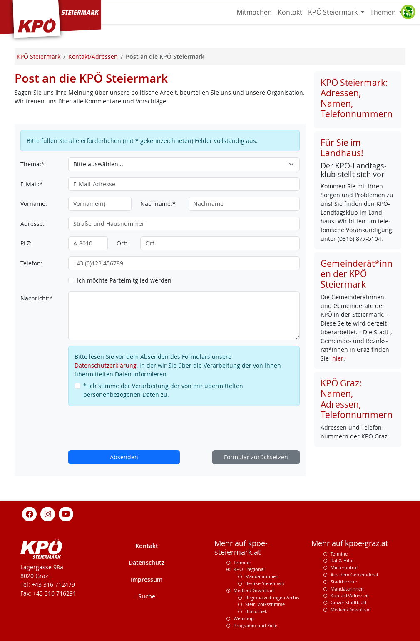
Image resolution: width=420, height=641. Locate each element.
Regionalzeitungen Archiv (272, 597)
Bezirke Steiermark (265, 583)
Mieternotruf (344, 567)
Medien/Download (254, 590)
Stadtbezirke (344, 581)
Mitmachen (254, 12)
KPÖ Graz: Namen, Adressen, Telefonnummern (357, 398)
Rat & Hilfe (342, 560)
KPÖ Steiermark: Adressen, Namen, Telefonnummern (357, 98)
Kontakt (290, 12)
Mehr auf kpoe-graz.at (349, 543)
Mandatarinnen (261, 576)
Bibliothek (256, 611)
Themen (384, 12)
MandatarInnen (347, 589)
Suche (146, 596)
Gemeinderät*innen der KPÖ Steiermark (357, 274)
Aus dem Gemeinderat (354, 574)
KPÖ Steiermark (333, 12)
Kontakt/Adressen (350, 595)
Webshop (244, 618)
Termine (242, 562)
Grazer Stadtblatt (349, 602)
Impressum (146, 579)
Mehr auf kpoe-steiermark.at (241, 547)
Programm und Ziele (255, 625)
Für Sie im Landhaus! (342, 148)
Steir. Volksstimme (265, 604)
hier (337, 358)
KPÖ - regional (249, 569)
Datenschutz (146, 562)
